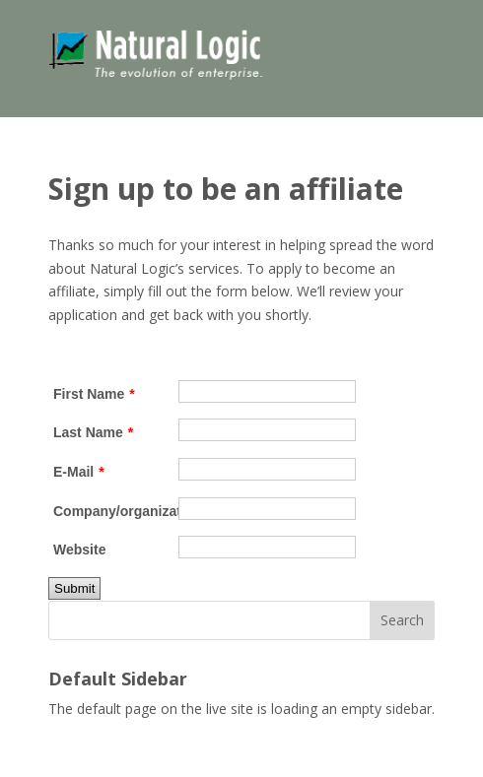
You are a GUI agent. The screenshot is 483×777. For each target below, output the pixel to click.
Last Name (93, 432)
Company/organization (115, 511)
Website (79, 549)
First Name (94, 394)
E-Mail (78, 472)
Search (402, 620)
